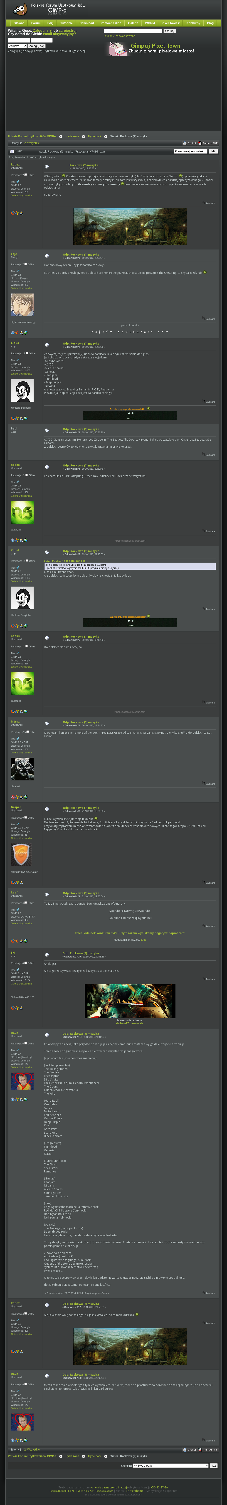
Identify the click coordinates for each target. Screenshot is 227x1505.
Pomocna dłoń (111, 23)
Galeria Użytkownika (21, 195)
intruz (15, 721)
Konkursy (193, 23)
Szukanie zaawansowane (119, 36)
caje (14, 254)
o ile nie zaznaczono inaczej (109, 1487)
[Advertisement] (91, 97)
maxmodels (137, 1023)
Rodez (15, 164)
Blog (210, 23)
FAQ (50, 23)
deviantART (122, 1023)
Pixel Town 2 (171, 23)
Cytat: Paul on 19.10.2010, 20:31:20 (64, 561)
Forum (36, 23)
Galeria (133, 23)
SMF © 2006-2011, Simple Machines (94, 1491)
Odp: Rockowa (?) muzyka (81, 255)
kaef (14, 892)
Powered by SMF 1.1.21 (62, 1491)
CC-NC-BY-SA (159, 1487)
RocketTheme (134, 1491)
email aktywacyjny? (59, 34)
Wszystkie (33, 143)
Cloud (15, 343)
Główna (19, 23)
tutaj (143, 939)
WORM (150, 23)
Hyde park (94, 136)
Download (86, 23)
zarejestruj (67, 30)
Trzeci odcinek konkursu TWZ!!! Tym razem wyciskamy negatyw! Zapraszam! (130, 933)
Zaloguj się (42, 30)
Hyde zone (72, 136)
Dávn (14, 1033)
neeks (15, 465)
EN (13, 953)
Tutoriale (66, 23)
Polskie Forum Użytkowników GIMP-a (32, 136)
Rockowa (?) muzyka (84, 165)
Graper (16, 807)
